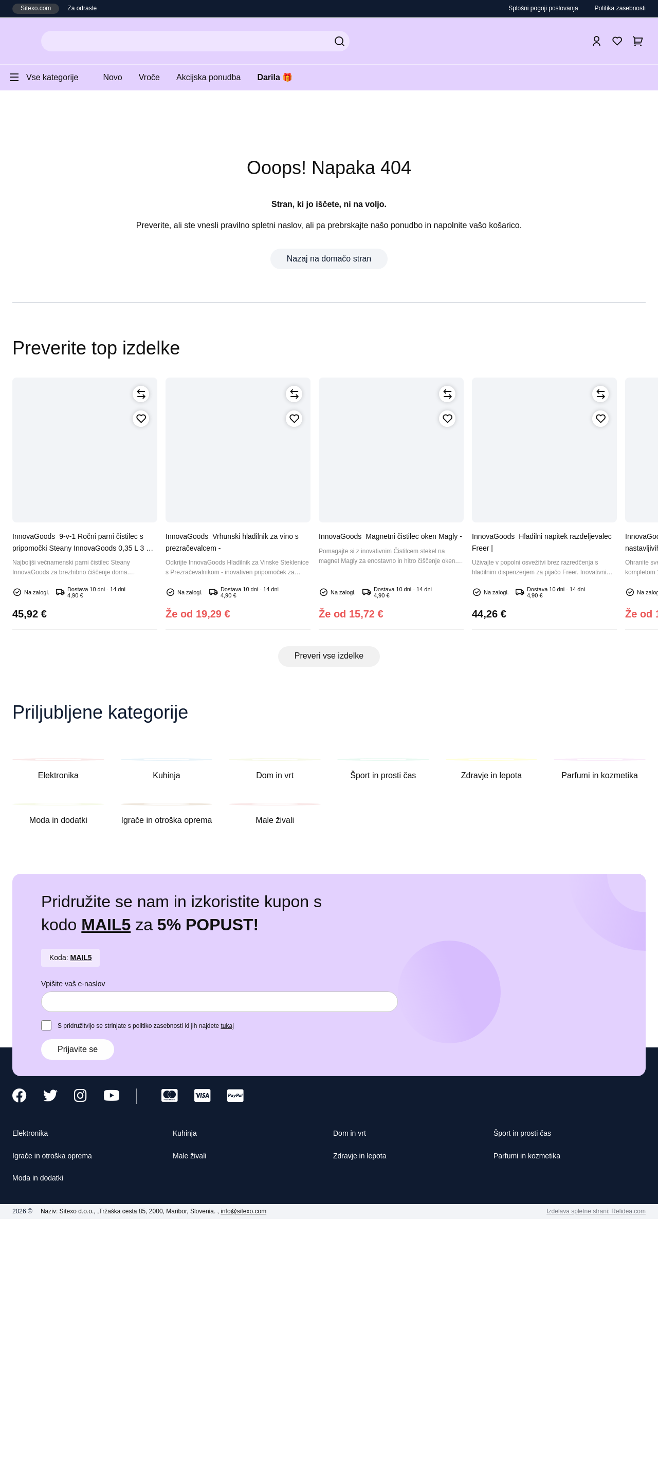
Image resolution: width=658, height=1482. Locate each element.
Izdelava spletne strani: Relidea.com (590, 1471)
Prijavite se (79, 1306)
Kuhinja (187, 1391)
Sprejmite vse (529, 1463)
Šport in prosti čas (527, 1391)
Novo (120, 77)
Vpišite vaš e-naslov (76, 1240)
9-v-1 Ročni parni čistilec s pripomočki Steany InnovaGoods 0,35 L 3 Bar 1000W (84, 611)
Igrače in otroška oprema (60, 1414)
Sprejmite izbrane (453, 1463)
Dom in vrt (352, 1391)
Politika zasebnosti (617, 8)
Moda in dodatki (43, 1437)
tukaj (247, 1282)
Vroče (159, 77)
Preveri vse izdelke (329, 721)
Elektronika (33, 1391)
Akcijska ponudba (223, 77)
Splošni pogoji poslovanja (531, 8)
